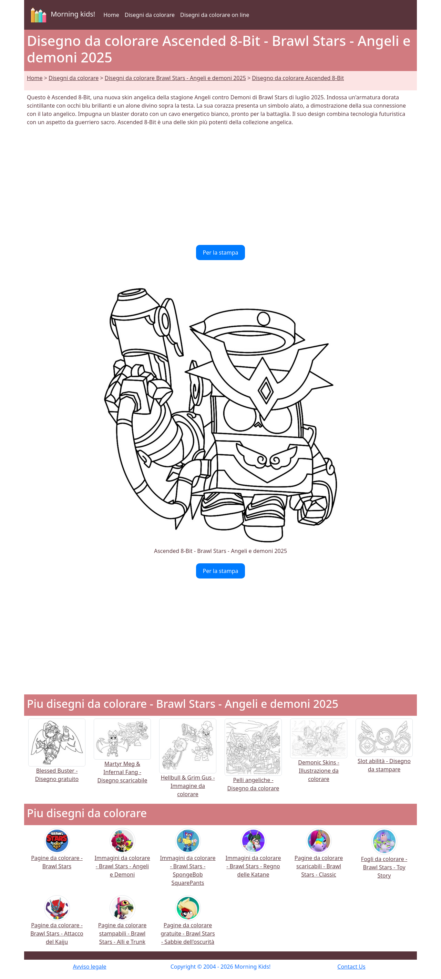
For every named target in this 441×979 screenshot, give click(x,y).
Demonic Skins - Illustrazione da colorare (318, 758)
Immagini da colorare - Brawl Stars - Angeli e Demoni (122, 857)
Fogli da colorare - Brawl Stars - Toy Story (384, 858)
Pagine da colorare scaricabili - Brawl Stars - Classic (319, 857)
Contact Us (351, 966)
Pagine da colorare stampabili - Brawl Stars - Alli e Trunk (122, 925)
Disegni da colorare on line (214, 15)
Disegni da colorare (150, 15)
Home (111, 15)
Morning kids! (61, 14)
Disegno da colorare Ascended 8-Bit (298, 78)
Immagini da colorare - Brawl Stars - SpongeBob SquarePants (187, 862)
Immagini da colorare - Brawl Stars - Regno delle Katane (253, 857)
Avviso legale (89, 966)
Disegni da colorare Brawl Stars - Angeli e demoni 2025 (175, 78)
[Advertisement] (220, 185)
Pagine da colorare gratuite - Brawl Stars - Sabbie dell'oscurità (188, 925)
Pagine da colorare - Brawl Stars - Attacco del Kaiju (56, 925)
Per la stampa (220, 252)
